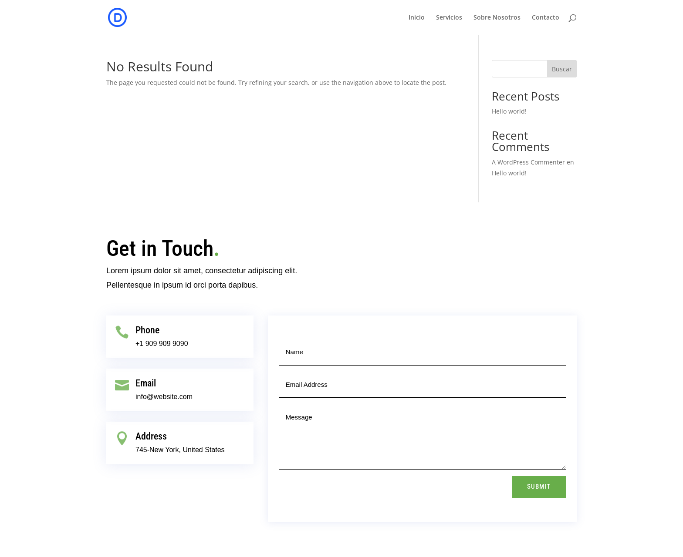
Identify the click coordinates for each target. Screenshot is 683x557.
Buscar (562, 69)
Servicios (449, 17)
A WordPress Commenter (528, 162)
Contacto (545, 17)
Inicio (417, 17)
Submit (539, 486)
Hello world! (509, 111)
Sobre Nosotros (497, 17)
